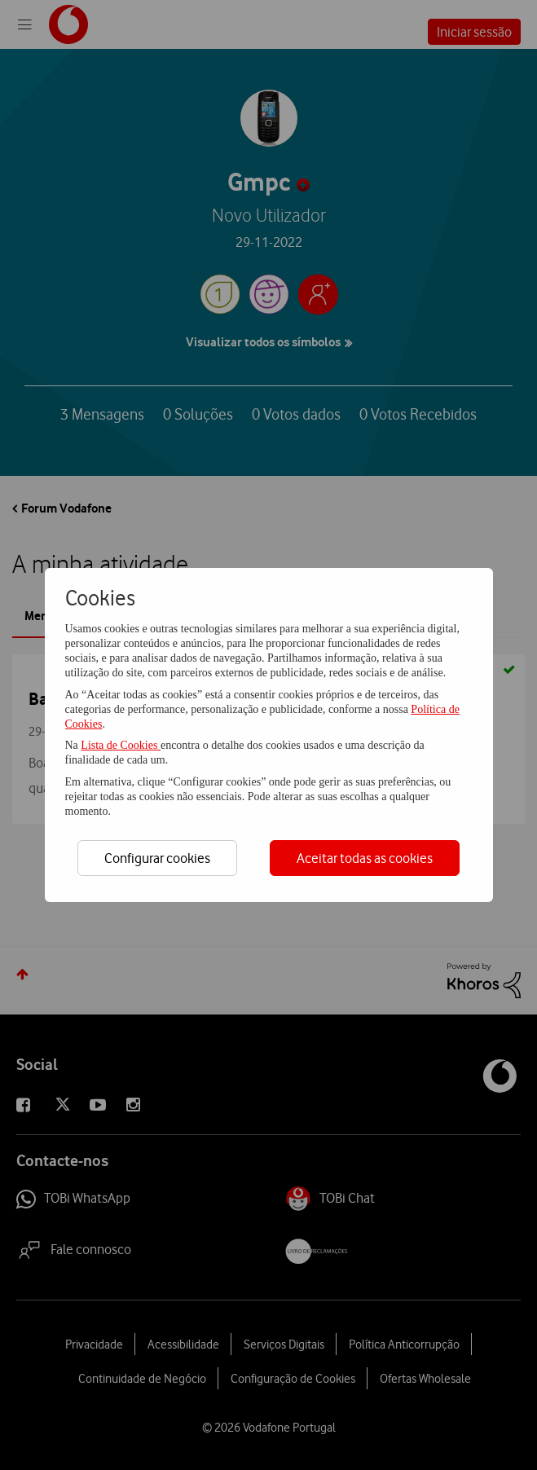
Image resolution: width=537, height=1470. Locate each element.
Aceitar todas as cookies (365, 858)
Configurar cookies (157, 858)
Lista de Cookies (121, 745)
